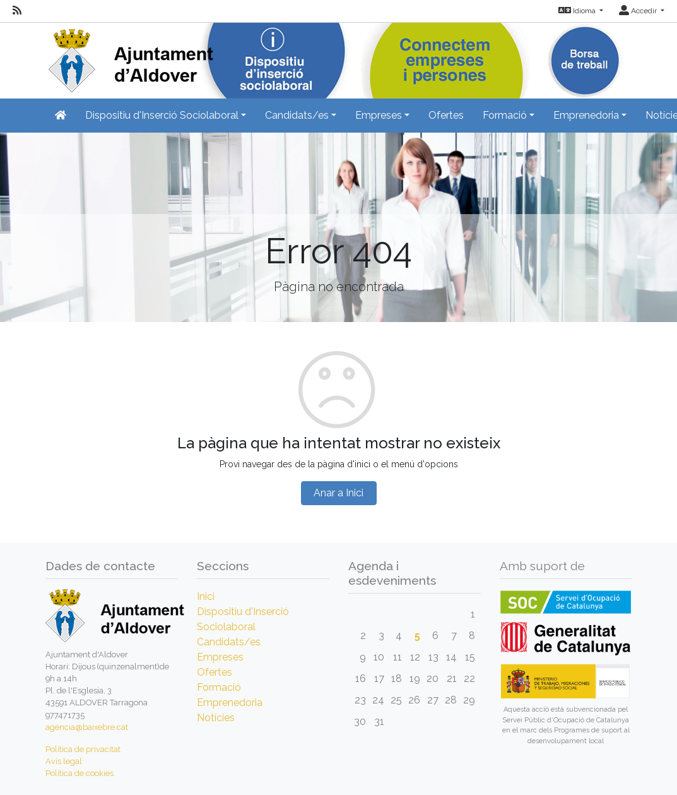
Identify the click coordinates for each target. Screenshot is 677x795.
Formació (219, 687)
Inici (206, 596)
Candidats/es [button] (297, 115)
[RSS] (17, 10)
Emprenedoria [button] (586, 115)
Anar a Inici (338, 493)
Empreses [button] (378, 115)
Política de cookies (79, 773)
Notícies (216, 718)
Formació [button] (505, 115)
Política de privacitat (83, 749)
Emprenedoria (229, 702)
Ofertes (446, 115)
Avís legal (63, 761)
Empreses (220, 657)
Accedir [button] (639, 10)
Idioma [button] (578, 10)
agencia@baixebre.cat (86, 727)
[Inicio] (129, 57)
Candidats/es (229, 642)
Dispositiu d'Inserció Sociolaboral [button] (161, 115)
